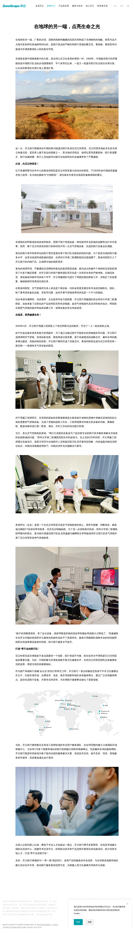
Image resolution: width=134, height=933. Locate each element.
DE (128, 6)
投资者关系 (102, 6)
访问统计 (55, 925)
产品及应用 (63, 6)
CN (115, 6)
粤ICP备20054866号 (44, 925)
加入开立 (90, 6)
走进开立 (39, 6)
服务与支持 (77, 6)
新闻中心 (51, 6)
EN (121, 6)
